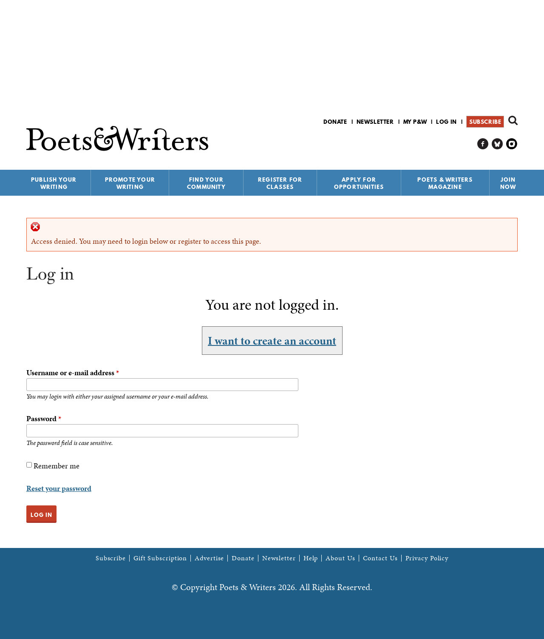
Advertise (209, 558)
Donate (335, 122)
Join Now (508, 183)
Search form (513, 120)
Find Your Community (206, 183)
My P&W (415, 122)
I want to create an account (272, 340)
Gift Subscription (160, 558)
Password (43, 418)
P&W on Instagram (512, 144)
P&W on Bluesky (497, 144)
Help (310, 558)
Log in (446, 122)
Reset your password (58, 488)
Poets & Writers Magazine (445, 183)
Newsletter (375, 122)
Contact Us (380, 558)
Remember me (56, 465)
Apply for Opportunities (359, 183)
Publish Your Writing (53, 183)
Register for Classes (280, 183)
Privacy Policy (427, 558)
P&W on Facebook (483, 144)
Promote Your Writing (130, 183)
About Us (340, 558)
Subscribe (485, 122)
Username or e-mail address (72, 372)
